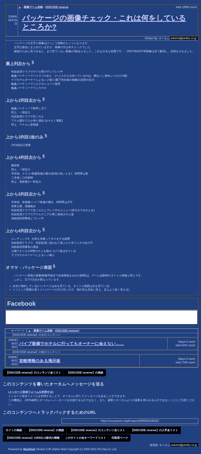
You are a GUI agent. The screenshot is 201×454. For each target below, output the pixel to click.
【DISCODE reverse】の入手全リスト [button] (154, 430)
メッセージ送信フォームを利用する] (31, 391)
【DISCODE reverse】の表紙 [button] (85, 372)
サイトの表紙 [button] (14, 430)
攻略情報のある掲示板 (39, 360)
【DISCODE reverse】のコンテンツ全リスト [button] (33, 372)
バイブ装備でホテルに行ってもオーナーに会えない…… (71, 343)
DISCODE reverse (57, 7)
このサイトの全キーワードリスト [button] (85, 437)
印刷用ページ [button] (120, 437)
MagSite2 (29, 449)
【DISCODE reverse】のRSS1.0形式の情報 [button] (33, 437)
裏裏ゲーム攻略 (33, 7)
